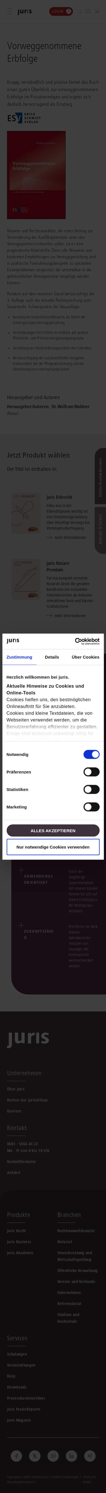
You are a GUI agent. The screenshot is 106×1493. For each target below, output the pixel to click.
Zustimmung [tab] (19, 657)
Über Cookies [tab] (85, 657)
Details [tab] (52, 657)
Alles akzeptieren (53, 830)
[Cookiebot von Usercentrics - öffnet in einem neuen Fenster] (75, 641)
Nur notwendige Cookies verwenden (52, 846)
